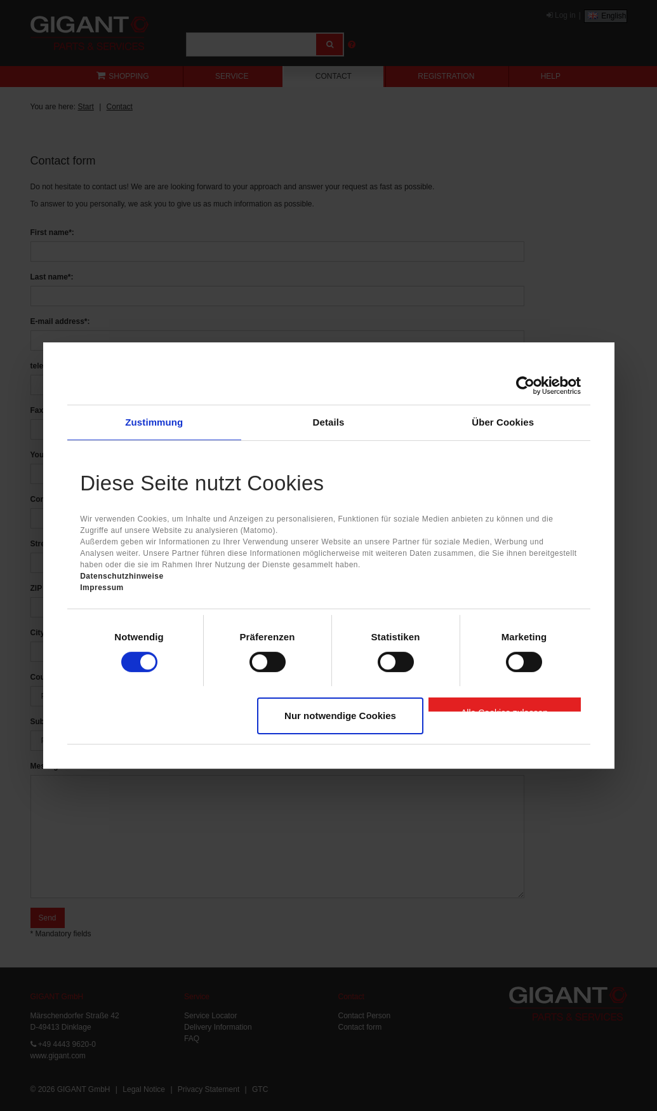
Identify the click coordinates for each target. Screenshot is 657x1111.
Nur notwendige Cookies (340, 715)
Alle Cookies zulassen (504, 709)
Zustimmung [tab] (154, 422)
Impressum (102, 587)
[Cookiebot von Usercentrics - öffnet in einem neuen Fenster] (525, 385)
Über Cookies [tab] (503, 422)
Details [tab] (329, 422)
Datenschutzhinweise (122, 576)
